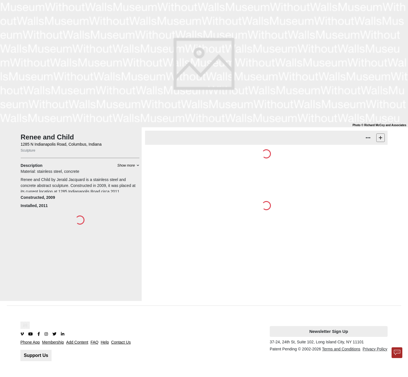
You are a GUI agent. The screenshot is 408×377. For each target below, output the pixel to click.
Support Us (36, 355)
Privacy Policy (375, 349)
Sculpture (28, 150)
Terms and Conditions (341, 349)
